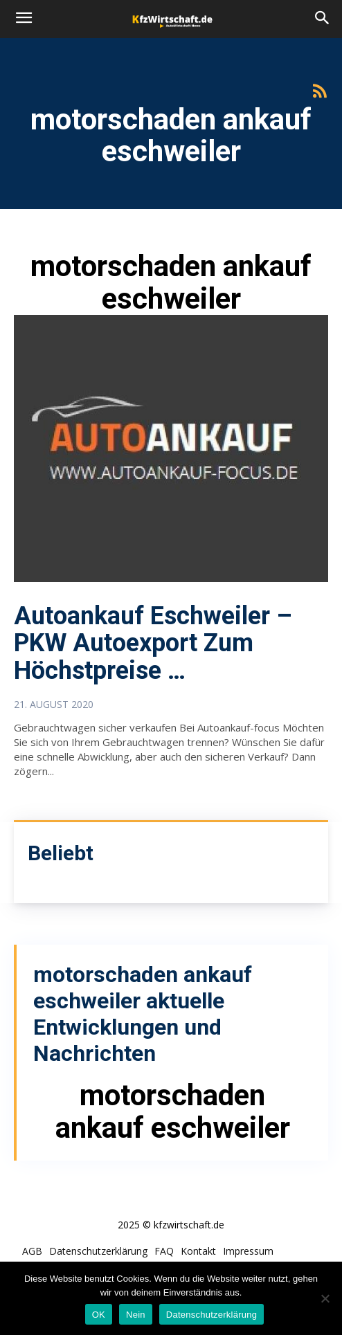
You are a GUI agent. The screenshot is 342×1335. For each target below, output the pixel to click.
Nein (135, 1314)
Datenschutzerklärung (211, 1314)
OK (98, 1314)
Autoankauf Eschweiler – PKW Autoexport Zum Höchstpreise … (153, 643)
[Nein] (325, 1298)
